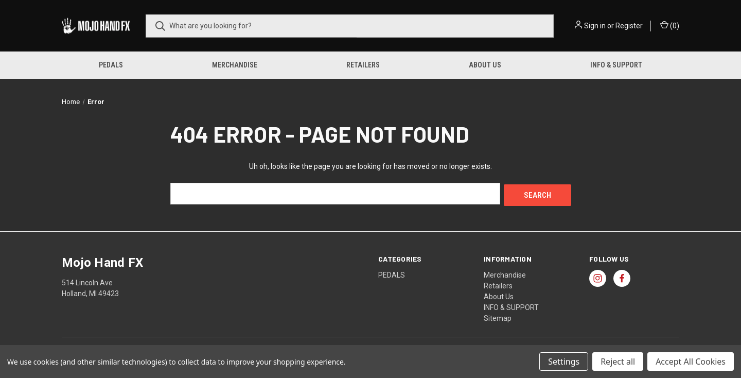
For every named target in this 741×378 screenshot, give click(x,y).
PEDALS (111, 65)
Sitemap (497, 316)
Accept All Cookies (691, 361)
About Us (485, 65)
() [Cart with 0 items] (669, 25)
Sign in (595, 26)
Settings (563, 361)
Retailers (363, 65)
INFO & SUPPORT (616, 65)
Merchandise (234, 65)
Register (629, 26)
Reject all (618, 361)
